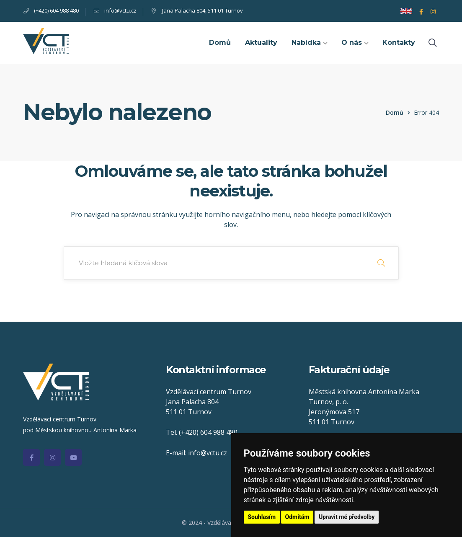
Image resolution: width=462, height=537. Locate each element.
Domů (394, 112)
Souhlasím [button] (262, 517)
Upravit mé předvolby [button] (346, 517)
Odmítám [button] (297, 517)
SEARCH (381, 263)
